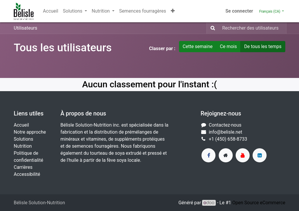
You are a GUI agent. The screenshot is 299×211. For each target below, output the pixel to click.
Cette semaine (198, 46)
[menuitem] (50, 11)
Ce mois (228, 46)
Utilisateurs (25, 28)
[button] (172, 11)
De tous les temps (262, 46)
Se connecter (239, 11)
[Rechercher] (211, 28)
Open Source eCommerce (258, 202)
